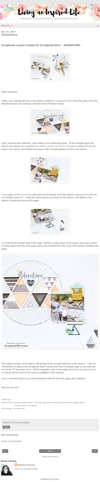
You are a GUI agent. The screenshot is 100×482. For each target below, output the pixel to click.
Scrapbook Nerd (63, 101)
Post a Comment (11, 441)
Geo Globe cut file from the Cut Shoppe (54, 146)
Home (50, 451)
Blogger (55, 479)
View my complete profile (26, 469)
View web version (50, 456)
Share (6, 427)
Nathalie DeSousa (26, 465)
